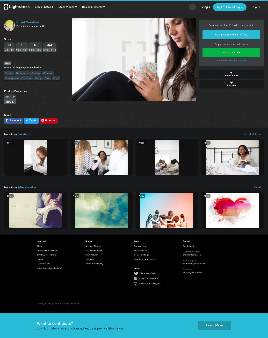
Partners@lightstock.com (194, 263)
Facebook (13, 120)
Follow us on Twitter (148, 272)
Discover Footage (93, 250)
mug (38, 78)
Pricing (204, 7)
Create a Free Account (47, 250)
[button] (44, 7)
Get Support (188, 245)
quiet (9, 73)
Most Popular (91, 254)
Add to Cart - (231, 52)
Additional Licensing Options (231, 60)
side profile (11, 78)
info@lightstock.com (192, 254)
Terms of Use (140, 245)
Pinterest (48, 120)
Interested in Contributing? (49, 267)
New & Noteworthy (94, 263)
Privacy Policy (140, 250)
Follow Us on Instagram (150, 283)
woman (47, 73)
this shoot (23, 134)
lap (47, 78)
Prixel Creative (27, 22)
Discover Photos (93, 245)
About (39, 245)
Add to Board (231, 74)
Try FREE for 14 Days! (229, 7)
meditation (22, 73)
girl (56, 78)
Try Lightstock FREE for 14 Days (231, 34)
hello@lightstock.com (192, 272)
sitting (36, 73)
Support (40, 258)
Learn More (214, 324)
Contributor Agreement (145, 258)
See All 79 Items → (254, 134)
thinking (27, 78)
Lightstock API (43, 263)
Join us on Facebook (148, 277)
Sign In (257, 7)
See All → (258, 187)
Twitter (31, 120)
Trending (89, 258)
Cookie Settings (141, 254)
